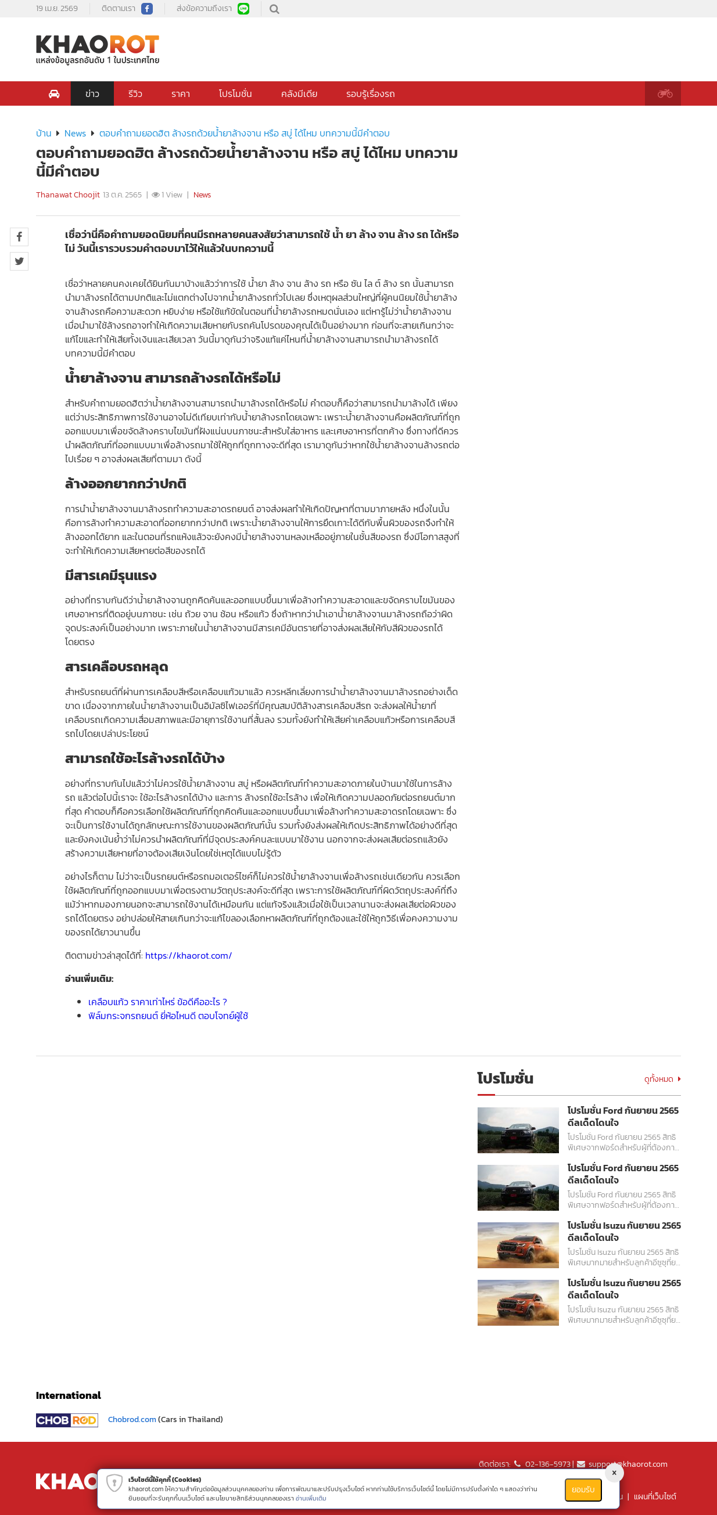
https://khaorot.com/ (188, 955)
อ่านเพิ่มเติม (311, 1498)
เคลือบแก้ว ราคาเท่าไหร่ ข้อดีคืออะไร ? (157, 1002)
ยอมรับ (583, 1490)
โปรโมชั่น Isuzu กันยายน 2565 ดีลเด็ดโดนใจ (624, 1231)
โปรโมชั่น (235, 93)
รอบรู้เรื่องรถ (370, 93)
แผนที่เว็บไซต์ (655, 1497)
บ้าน (44, 133)
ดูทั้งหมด (662, 1079)
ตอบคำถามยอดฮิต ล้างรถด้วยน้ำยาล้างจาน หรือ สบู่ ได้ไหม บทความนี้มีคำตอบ (244, 133)
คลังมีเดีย (299, 93)
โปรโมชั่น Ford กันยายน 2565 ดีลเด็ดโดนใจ (623, 1116)
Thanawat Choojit (68, 195)
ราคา (180, 93)
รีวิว (135, 93)
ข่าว (92, 93)
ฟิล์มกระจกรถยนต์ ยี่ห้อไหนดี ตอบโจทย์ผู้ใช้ (168, 1016)
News (75, 133)
